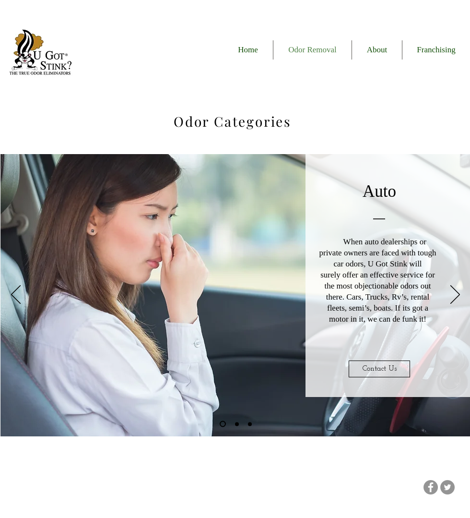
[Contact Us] (379, 369)
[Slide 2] (237, 424)
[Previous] (16, 295)
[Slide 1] (223, 424)
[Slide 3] (250, 424)
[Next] (455, 295)
